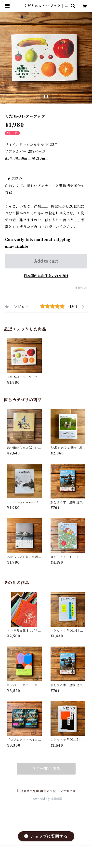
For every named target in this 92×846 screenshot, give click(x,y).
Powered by (46, 799)
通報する (81, 288)
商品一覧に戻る (46, 768)
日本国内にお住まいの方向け (46, 276)
